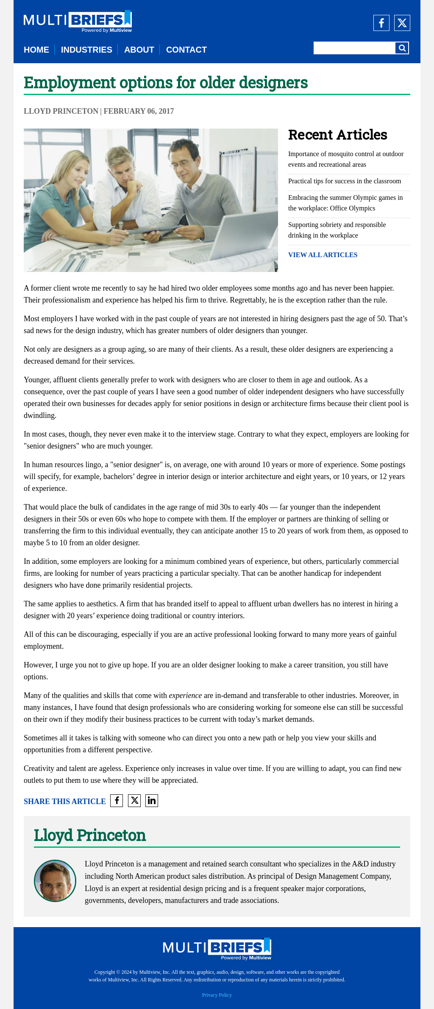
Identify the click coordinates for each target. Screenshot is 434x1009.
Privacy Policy (217, 995)
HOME (36, 49)
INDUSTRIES (86, 49)
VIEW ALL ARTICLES (323, 254)
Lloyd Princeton (61, 111)
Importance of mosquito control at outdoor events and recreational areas (345, 159)
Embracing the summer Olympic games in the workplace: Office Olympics (345, 203)
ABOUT (139, 49)
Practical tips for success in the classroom (344, 181)
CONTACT (186, 49)
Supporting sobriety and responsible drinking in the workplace (337, 230)
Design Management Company (342, 876)
